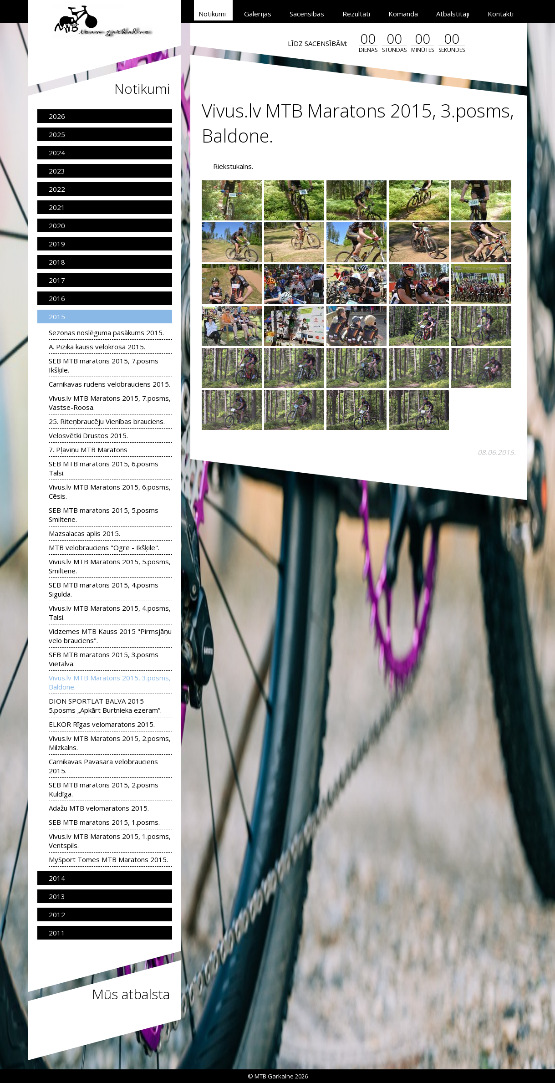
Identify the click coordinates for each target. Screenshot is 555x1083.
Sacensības (307, 13)
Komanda (403, 13)
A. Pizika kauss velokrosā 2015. (97, 346)
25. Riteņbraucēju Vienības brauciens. (107, 421)
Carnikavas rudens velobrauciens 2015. (109, 383)
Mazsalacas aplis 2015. (84, 533)
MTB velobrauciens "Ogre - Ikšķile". (104, 547)
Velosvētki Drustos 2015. (88, 435)
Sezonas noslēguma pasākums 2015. (106, 332)
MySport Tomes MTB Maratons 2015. (108, 859)
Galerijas (257, 13)
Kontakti (501, 13)
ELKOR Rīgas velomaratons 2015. (102, 724)
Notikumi (212, 13)
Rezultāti (356, 13)
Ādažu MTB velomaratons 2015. (99, 807)
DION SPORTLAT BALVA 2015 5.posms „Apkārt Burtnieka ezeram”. (105, 705)
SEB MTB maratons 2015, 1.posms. (104, 822)
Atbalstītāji (452, 13)
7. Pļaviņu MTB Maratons (88, 449)
